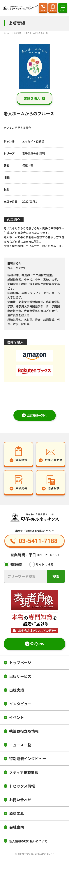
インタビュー (20, 703)
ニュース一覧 (20, 744)
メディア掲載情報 (23, 772)
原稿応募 (16, 813)
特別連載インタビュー (27, 758)
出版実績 (16, 690)
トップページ (20, 662)
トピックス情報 (22, 786)
